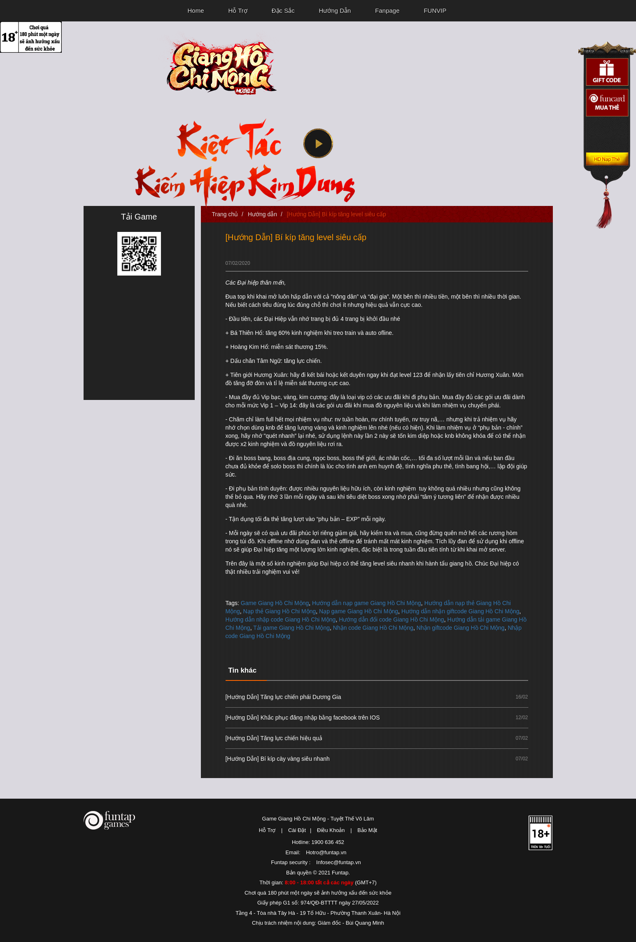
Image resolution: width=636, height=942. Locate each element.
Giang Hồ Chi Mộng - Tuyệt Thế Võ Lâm (217, 64)
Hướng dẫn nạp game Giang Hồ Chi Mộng (366, 603)
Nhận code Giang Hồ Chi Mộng (373, 627)
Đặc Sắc (283, 10)
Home (196, 10)
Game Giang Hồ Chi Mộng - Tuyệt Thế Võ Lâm (318, 819)
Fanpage (387, 10)
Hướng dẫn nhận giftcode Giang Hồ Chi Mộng (460, 611)
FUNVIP (435, 10)
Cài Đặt (297, 830)
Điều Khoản (331, 830)
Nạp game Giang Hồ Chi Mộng (358, 611)
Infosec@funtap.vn (338, 862)
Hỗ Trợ (237, 10)
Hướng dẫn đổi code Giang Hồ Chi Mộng (391, 619)
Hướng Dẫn (335, 10)
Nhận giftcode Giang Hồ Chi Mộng (461, 627)
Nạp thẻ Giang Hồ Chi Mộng (279, 611)
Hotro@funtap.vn (326, 852)
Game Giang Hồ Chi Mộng (275, 603)
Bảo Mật (367, 830)
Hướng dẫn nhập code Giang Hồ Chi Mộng (281, 619)
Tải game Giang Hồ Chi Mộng (291, 627)
